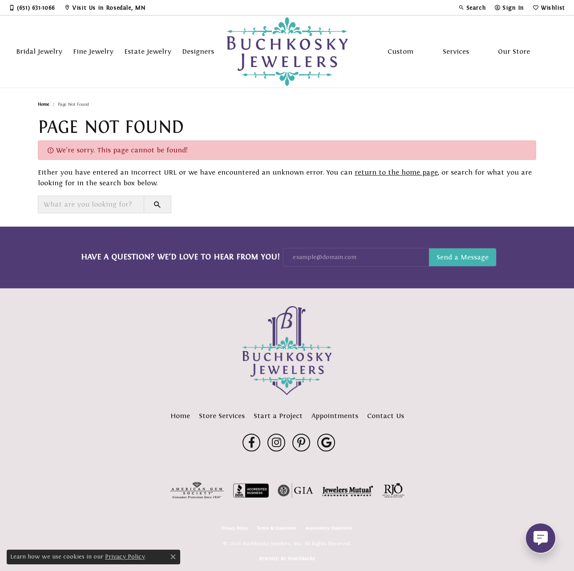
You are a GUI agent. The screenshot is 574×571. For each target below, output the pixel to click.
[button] (472, 7)
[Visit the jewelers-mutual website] (347, 490)
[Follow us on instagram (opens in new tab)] (276, 442)
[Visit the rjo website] (393, 490)
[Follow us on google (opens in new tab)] (326, 442)
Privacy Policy (235, 528)
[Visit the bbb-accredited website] (251, 490)
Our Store (514, 51)
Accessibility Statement (328, 528)
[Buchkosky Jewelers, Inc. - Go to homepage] (287, 350)
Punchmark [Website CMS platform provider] (301, 558)
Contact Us (385, 415)
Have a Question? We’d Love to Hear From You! (180, 256)
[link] (32, 7)
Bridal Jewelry (39, 51)
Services (456, 51)
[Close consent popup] (173, 556)
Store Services (222, 415)
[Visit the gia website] (295, 490)
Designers (198, 51)
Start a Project (278, 415)
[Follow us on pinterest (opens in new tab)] (301, 442)
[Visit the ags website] (197, 490)
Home (43, 104)
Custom (400, 51)
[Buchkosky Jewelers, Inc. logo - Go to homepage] (287, 52)
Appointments (334, 415)
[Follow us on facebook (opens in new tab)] (251, 442)
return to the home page (396, 172)
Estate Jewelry (147, 51)
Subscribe (462, 257)
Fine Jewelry (93, 51)
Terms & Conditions (276, 528)
